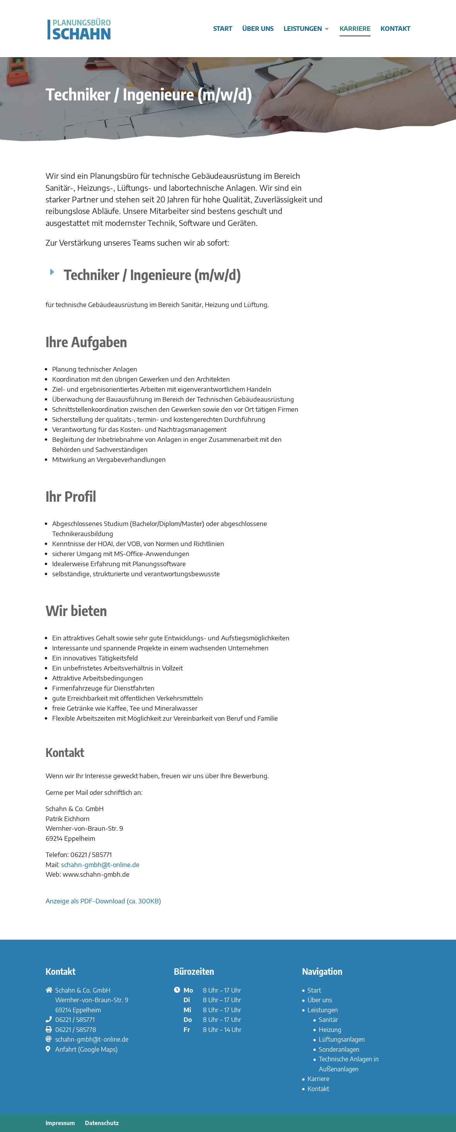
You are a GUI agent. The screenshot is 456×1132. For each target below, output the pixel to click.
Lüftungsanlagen (342, 1039)
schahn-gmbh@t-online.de (100, 864)
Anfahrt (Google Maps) (86, 1049)
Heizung (330, 1030)
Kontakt (395, 29)
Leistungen (303, 29)
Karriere (355, 29)
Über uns (258, 29)
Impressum (60, 1123)
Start (222, 29)
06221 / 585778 (75, 1030)
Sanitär (328, 1019)
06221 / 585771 (75, 1019)
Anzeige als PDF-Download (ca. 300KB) (103, 900)
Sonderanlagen (339, 1049)
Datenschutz (102, 1123)
